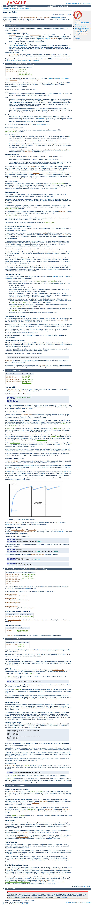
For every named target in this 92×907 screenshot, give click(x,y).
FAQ (79, 3)
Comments (77, 38)
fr (68, 14)
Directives (74, 3)
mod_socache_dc (11, 578)
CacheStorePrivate (15, 306)
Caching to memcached (13, 528)
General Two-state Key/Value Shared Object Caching (82, 29)
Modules (68, 3)
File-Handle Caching (12, 659)
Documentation (20, 8)
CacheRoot (25, 378)
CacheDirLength (27, 381)
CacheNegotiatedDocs (25, 75)
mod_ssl (9, 583)
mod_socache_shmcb (12, 581)
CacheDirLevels (27, 379)
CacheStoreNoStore (17, 310)
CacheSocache (26, 383)
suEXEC (51, 838)
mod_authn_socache (12, 574)
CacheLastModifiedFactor (14, 215)
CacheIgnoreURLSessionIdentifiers (17, 882)
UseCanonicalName (24, 73)
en (65, 14)
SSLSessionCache (28, 576)
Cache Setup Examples (81, 26)
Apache (5, 8)
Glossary (83, 3)
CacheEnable (22, 69)
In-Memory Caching (12, 702)
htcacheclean (56, 17)
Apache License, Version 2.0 (20, 903)
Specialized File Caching (81, 32)
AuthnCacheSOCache (28, 574)
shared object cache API (18, 45)
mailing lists (63, 897)
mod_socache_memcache (13, 381)
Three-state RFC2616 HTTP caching (20, 64)
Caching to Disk (10, 387)
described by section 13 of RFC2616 (59, 78)
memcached (60, 531)
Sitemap (88, 3)
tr (71, 14)
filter (42, 166)
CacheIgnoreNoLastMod (18, 302)
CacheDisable (22, 71)
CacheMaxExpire (49, 223)
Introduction (78, 21)
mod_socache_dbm (12, 576)
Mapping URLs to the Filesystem (16, 60)
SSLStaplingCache (28, 578)
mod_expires (57, 218)
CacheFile (21, 644)
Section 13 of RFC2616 (43, 38)
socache (28, 588)
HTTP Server (11, 8)
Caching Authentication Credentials (17, 611)
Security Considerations (81, 33)
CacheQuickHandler (11, 132)
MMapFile (21, 646)
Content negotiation (33, 60)
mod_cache (24, 17)
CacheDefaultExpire (12, 208)
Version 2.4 (28, 8)
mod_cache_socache (12, 379)
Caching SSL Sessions (13, 625)
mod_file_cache (45, 17)
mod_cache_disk (33, 17)
